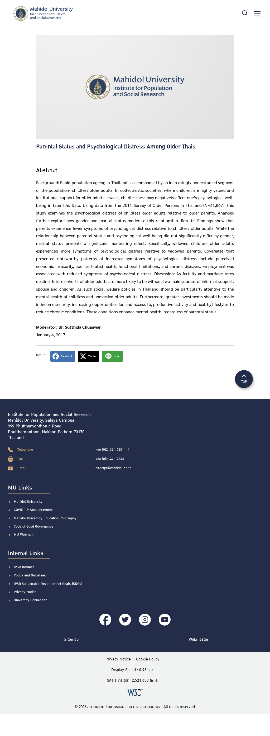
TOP (244, 379)
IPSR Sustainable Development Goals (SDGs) (48, 583)
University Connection (30, 600)
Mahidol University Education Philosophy (45, 518)
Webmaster (198, 639)
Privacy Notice (25, 592)
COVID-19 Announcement (34, 510)
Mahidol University (28, 501)
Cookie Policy (148, 659)
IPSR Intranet (24, 567)
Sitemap (71, 639)
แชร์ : (40, 355)
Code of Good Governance (33, 526)
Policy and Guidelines (30, 575)
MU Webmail (23, 534)
